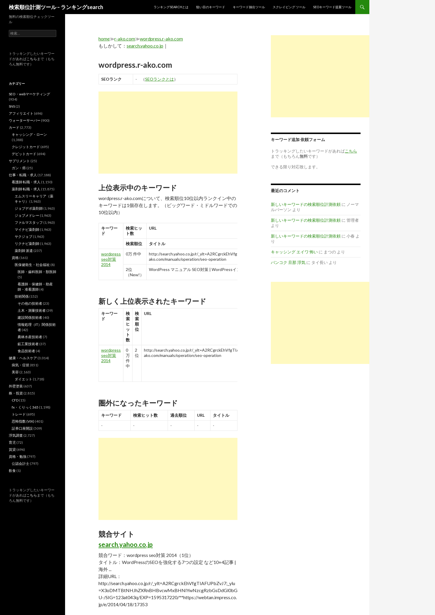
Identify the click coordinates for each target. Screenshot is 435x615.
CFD (15, 400)
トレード (19, 414)
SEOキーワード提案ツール (332, 7)
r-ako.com (124, 38)
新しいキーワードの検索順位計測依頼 (306, 204)
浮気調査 (16, 435)
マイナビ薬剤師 (27, 229)
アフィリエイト (21, 113)
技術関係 (22, 296)
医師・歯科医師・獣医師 (37, 272)
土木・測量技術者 (32, 310)
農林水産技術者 (30, 337)
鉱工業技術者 (28, 344)
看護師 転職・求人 (26, 182)
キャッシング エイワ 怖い (294, 251)
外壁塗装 (16, 386)
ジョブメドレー (27, 215)
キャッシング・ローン (29, 134)
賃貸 (12, 449)
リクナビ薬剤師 (27, 243)
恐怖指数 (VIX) (23, 421)
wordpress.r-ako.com (161, 38)
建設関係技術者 (30, 317)
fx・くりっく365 (25, 407)
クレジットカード (26, 147)
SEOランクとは (159, 79)
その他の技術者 (30, 303)
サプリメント (19, 161)
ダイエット (23, 379)
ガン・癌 (19, 168)
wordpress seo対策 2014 (111, 259)
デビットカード (24, 154)
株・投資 (16, 393)
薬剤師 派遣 (24, 250)
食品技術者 (26, 351)
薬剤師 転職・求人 (26, 189)
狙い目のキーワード (210, 7)
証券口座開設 (22, 428)
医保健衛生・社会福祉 (32, 264)
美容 (15, 372)
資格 (15, 257)
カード (14, 127)
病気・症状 (20, 365)
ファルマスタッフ (29, 222)
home (104, 38)
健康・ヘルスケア (23, 358)
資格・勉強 (17, 456)
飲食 (12, 470)
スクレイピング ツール (289, 7)
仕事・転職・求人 (23, 175)
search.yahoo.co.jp (145, 45)
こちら (31, 59)
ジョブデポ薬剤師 (29, 208)
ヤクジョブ (23, 236)
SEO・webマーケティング (29, 94)
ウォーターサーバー (24, 120)
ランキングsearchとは (171, 7)
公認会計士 (20, 463)
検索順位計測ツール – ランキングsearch (56, 7)
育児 (12, 442)
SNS (12, 106)
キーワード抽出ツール (249, 7)
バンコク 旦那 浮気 (288, 262)
